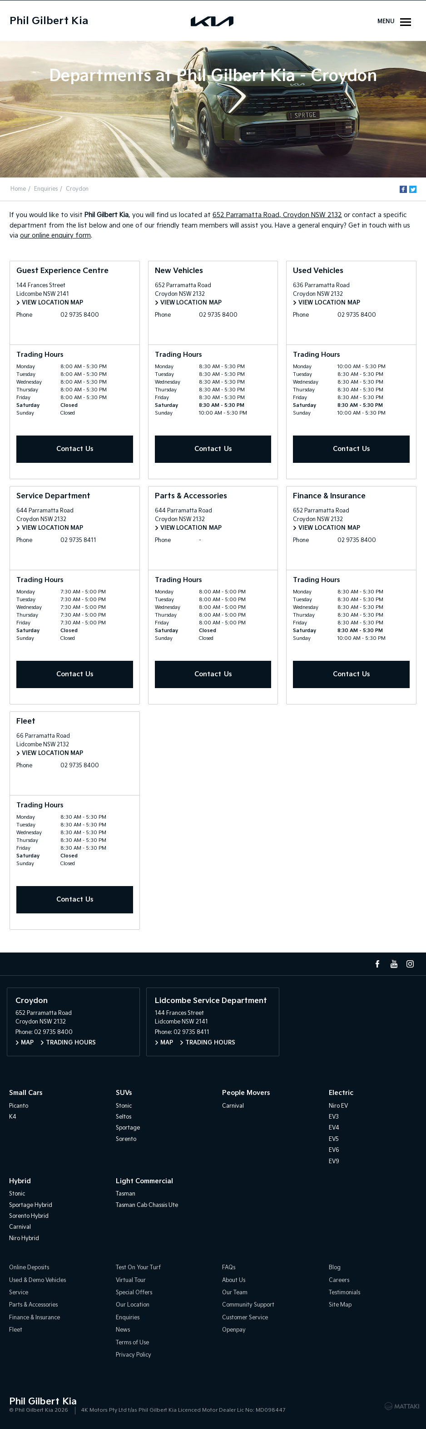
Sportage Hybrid (30, 1205)
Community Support (248, 1305)
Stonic (124, 1106)
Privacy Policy (133, 1355)
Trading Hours (71, 1042)
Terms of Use (132, 1342)
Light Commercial (144, 1181)
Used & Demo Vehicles (37, 1280)
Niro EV (338, 1106)
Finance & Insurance (34, 1317)
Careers (339, 1280)
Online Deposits (29, 1267)
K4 (12, 1117)
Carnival (233, 1106)
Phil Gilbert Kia (49, 21)
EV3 (334, 1117)
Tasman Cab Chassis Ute (147, 1205)
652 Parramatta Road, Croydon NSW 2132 (277, 215)
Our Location (132, 1305)
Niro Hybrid (24, 1238)
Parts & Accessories (33, 1305)
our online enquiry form (55, 235)
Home (18, 189)
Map (27, 1042)
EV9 (334, 1161)
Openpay (234, 1330)
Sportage (128, 1128)
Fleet (15, 1330)
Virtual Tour (131, 1280)
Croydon (77, 189)
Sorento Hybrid (29, 1216)
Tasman (125, 1194)
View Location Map (52, 302)
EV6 (334, 1150)
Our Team (235, 1292)
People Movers (246, 1093)
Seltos (123, 1117)
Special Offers (134, 1292)
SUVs (124, 1093)
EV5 (334, 1139)
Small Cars (25, 1093)
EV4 (334, 1128)
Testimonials (344, 1292)
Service (18, 1292)
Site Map (340, 1305)
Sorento (126, 1139)
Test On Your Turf (138, 1267)
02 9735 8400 (80, 315)
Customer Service (245, 1317)
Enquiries (46, 189)
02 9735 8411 (79, 540)
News (123, 1330)
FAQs (228, 1267)
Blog (335, 1267)
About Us (233, 1280)
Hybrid (20, 1181)
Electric (341, 1093)
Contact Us (74, 449)
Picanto (18, 1106)
